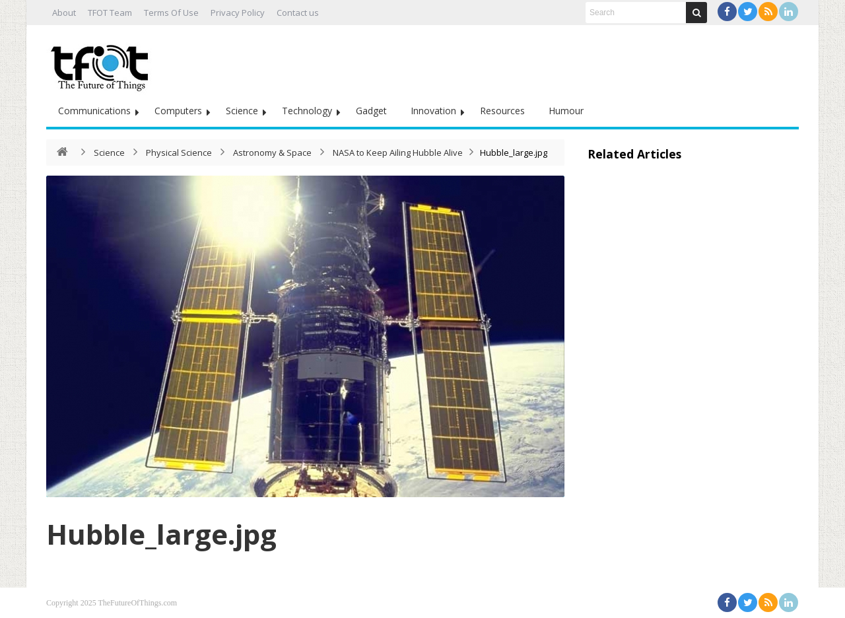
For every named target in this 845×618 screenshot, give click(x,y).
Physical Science (179, 152)
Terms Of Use (171, 12)
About (64, 12)
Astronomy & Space (272, 152)
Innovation (433, 110)
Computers (178, 110)
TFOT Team (110, 12)
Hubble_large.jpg (161, 534)
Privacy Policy (238, 12)
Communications (94, 110)
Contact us (298, 12)
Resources (502, 110)
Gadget (371, 110)
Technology (307, 110)
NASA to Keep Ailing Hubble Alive (398, 152)
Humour (566, 110)
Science (242, 110)
